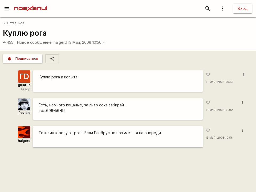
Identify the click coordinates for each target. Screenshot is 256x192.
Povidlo (24, 113)
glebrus (24, 85)
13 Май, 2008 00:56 (220, 82)
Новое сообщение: (34, 42)
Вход (243, 8)
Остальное (14, 23)
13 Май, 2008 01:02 (219, 110)
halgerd (60, 42)
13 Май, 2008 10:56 (86, 42)
